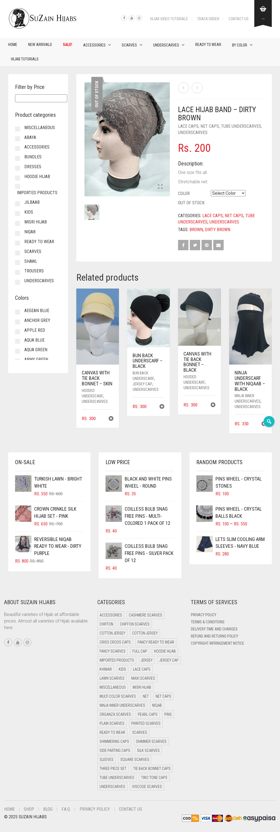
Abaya (30, 137)
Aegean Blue (36, 310)
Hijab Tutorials (25, 59)
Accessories (94, 45)
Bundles (33, 156)
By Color (239, 45)
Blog (47, 809)
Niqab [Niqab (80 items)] (157, 705)
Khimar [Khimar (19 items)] (106, 669)
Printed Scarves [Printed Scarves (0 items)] (146, 723)
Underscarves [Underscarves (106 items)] (112, 786)
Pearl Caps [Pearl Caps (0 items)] (148, 714)
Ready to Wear (208, 44)
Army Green (36, 359)
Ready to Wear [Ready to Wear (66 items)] (112, 732)
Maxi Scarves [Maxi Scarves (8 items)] (143, 678)
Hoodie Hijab (37, 176)
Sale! (67, 44)
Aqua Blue (34, 340)
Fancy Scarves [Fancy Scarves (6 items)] (113, 651)
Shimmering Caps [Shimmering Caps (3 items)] (114, 741)
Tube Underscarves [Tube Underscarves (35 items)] (117, 777)
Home (12, 44)
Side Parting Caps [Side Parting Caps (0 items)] (115, 750)
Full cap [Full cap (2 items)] (139, 651)
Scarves (129, 45)
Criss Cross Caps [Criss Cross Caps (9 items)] (115, 642)
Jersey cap (142, 384)
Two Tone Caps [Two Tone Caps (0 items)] (154, 777)
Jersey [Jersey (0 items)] (147, 660)
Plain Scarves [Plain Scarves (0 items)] (112, 723)
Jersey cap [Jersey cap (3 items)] (169, 660)
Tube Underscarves (241, 126)
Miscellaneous (39, 127)
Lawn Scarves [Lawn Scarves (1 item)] (112, 678)
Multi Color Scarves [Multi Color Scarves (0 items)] (118, 696)
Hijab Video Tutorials (169, 19)
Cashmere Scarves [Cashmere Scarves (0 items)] (145, 615)
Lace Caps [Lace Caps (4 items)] (141, 669)
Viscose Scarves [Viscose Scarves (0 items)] (147, 786)
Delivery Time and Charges (214, 629)
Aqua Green (35, 349)
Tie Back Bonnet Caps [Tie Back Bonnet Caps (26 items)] (152, 768)
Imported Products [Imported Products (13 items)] (117, 660)
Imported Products (37, 192)
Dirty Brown (217, 229)
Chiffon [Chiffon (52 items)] (106, 624)
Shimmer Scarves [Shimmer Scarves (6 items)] (151, 741)
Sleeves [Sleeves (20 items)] (106, 759)
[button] (111, 419)
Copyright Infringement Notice (217, 643)
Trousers (34, 271)
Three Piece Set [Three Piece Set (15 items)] (113, 768)
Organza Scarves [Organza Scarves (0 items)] (115, 714)
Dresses (32, 166)
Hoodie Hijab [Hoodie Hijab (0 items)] (165, 651)
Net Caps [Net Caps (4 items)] (163, 696)
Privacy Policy (203, 615)
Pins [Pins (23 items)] (168, 714)
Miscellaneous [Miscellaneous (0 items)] (113, 687)
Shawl (30, 261)
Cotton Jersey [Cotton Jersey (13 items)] (145, 633)
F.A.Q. (66, 809)
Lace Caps (188, 126)
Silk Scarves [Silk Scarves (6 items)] (148, 750)
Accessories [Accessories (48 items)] (111, 615)
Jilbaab (32, 202)
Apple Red (34, 330)
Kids (28, 212)
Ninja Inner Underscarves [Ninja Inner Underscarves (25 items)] (122, 705)
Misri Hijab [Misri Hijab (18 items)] (142, 687)
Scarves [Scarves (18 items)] (139, 732)
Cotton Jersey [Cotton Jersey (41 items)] (112, 633)
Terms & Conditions (207, 622)
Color (184, 193)
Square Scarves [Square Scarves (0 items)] (134, 759)
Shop (29, 809)
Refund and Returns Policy (214, 636)
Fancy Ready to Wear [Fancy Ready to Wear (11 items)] (156, 642)
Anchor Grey (37, 320)
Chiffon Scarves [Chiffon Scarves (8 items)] (135, 624)
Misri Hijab (35, 222)
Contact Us (239, 19)
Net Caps (209, 126)
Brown (196, 229)
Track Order (208, 19)
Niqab (30, 231)
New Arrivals (40, 44)
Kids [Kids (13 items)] (122, 669)
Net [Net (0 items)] (146, 696)
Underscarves (166, 45)
